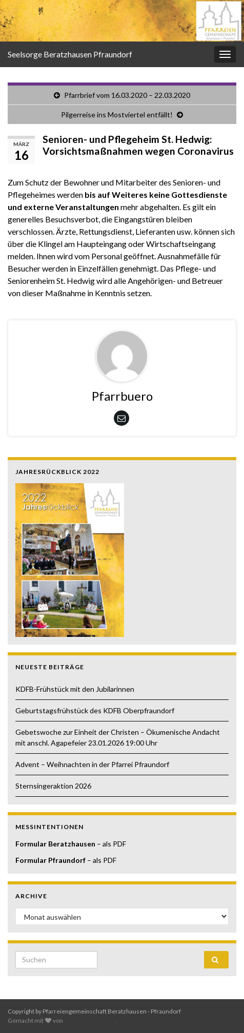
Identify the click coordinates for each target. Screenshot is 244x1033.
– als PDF (110, 843)
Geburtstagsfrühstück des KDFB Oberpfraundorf (94, 710)
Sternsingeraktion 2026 (53, 785)
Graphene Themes (90, 1020)
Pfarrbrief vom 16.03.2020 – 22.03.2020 (127, 95)
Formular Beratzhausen (55, 843)
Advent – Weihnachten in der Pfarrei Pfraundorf (92, 764)
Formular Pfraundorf (50, 860)
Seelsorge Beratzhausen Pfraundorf (70, 54)
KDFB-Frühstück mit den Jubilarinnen (75, 689)
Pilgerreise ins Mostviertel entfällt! (117, 114)
